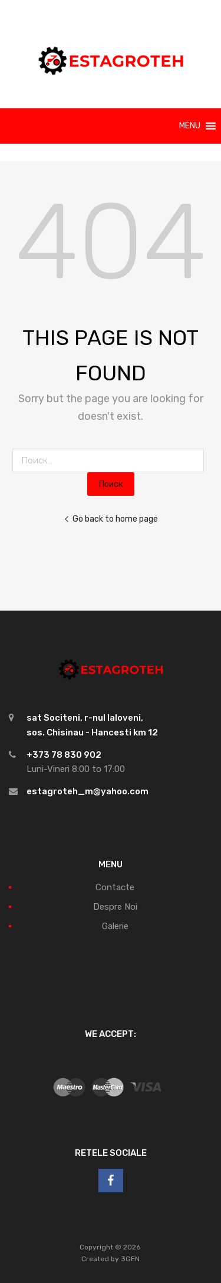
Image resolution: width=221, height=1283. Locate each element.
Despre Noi (115, 906)
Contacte (114, 887)
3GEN (130, 1259)
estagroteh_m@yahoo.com (88, 791)
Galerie (115, 926)
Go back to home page (111, 518)
